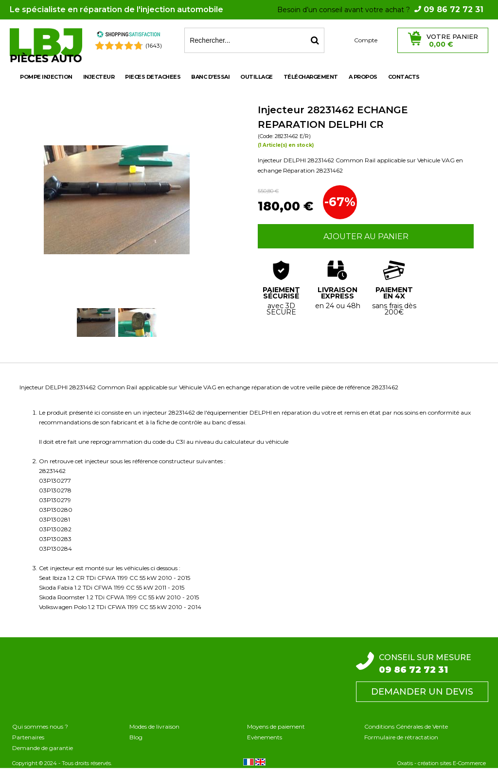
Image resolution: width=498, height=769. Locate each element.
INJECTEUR (99, 76)
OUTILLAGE (256, 76)
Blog (135, 737)
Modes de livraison (154, 726)
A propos (363, 76)
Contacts (404, 76)
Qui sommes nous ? (40, 726)
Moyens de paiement (276, 726)
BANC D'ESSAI (210, 76)
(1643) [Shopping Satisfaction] (153, 45)
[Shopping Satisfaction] (128, 35)
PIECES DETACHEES (152, 76)
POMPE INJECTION (46, 76)
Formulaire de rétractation (401, 737)
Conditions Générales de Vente (406, 726)
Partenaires (28, 737)
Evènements (264, 737)
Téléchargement (311, 76)
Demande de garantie (42, 748)
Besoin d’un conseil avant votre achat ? (380, 9)
